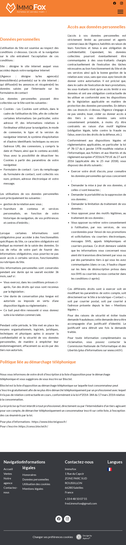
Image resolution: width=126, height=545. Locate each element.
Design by (83, 537)
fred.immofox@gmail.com (81, 503)
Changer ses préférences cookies (53, 537)
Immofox (70, 469)
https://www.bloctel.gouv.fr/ (49, 421)
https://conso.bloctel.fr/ (33, 426)
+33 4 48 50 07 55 (76, 498)
